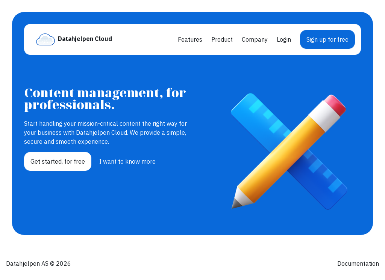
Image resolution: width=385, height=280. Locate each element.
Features (190, 39)
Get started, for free (57, 161)
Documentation (358, 263)
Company (255, 39)
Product (222, 39)
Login (284, 39)
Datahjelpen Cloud (85, 38)
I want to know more (127, 161)
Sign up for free (327, 39)
